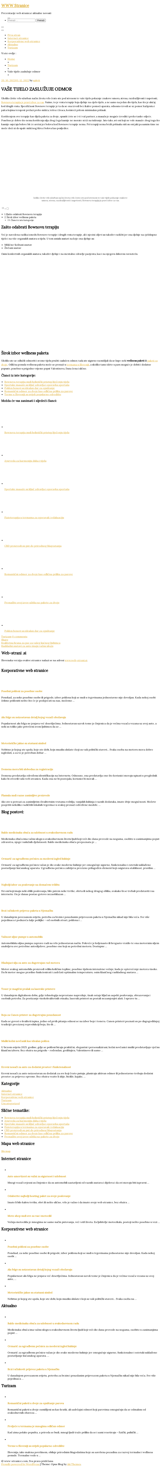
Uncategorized (10, 1103)
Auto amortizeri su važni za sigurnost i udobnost (37, 1176)
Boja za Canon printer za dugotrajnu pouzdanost (31, 1014)
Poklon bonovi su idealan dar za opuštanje (29, 388)
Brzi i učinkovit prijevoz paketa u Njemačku (27, 910)
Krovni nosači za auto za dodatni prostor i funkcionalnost (36, 1067)
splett (36, 80)
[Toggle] (8, 209)
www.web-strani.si (76, 660)
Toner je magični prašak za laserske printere (28, 988)
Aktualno (13, 44)
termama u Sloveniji (78, 364)
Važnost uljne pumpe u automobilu (22, 936)
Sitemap (6, 1151)
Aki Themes (74, 1464)
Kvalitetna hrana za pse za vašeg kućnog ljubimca (30, 642)
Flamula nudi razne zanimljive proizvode (25, 795)
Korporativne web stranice (24, 41)
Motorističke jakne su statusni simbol (23, 743)
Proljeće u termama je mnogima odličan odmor (36, 1426)
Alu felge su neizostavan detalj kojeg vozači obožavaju (33, 717)
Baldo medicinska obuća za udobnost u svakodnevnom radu (37, 832)
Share (4, 639)
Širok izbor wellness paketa (21, 217)
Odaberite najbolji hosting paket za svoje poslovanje (39, 1196)
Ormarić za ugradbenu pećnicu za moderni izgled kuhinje (35, 858)
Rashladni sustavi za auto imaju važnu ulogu (27, 646)
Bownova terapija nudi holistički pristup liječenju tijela (36, 381)
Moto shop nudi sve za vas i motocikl (29, 1215)
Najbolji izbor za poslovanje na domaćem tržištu (30, 884)
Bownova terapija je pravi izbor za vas (22, 102)
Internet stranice (18, 38)
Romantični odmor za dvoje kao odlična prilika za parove (38, 391)
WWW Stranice (15, 5)
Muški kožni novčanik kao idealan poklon (25, 1041)
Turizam (13, 47)
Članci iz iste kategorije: (22, 220)
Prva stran (14, 35)
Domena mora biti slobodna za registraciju (27, 769)
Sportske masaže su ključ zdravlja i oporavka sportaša (36, 384)
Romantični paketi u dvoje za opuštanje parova (36, 1403)
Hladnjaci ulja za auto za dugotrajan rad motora (30, 962)
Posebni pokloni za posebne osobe (21, 691)
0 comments (19, 636)
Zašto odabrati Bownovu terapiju (24, 214)
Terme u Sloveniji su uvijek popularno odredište (32, 394)
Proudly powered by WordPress (20, 1464)
